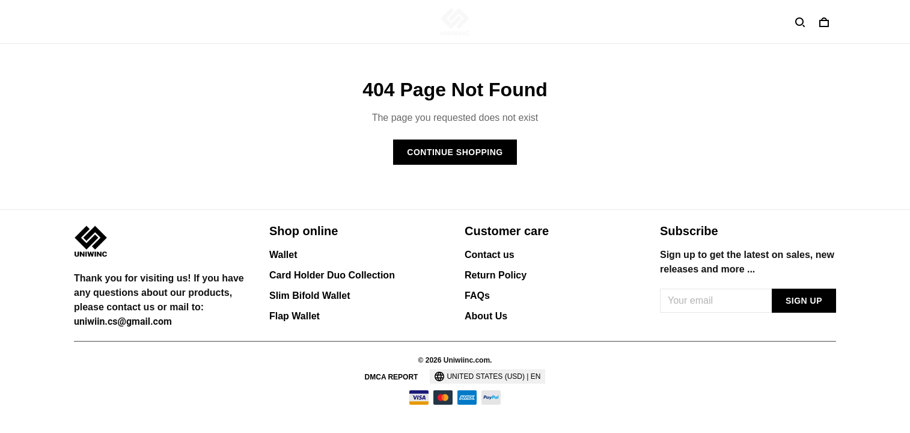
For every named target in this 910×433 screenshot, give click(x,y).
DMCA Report (391, 377)
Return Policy (496, 275)
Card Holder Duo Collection (332, 275)
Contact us (490, 255)
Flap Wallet (294, 316)
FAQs (477, 295)
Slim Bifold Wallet (309, 295)
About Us (486, 316)
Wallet (283, 255)
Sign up (804, 301)
